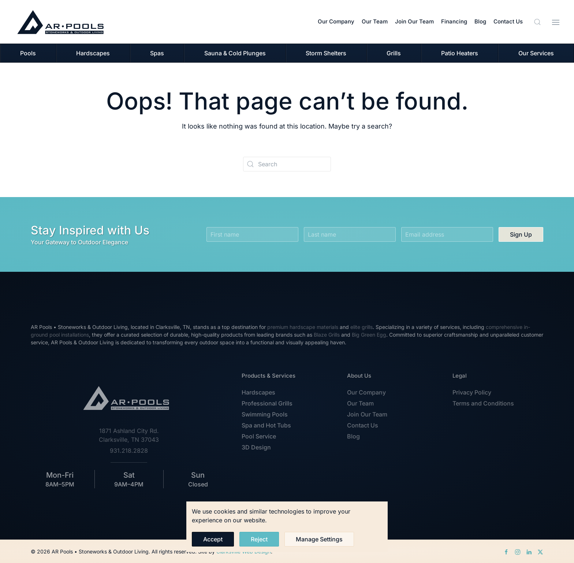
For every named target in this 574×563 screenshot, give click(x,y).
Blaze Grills (327, 334)
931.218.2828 (129, 450)
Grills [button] (394, 53)
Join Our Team (414, 21)
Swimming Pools (265, 414)
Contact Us (508, 21)
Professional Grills (267, 403)
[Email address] (447, 234)
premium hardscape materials (302, 327)
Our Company (336, 21)
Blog (480, 21)
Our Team (375, 21)
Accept (213, 539)
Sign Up (521, 234)
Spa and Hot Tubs (266, 425)
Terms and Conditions (483, 403)
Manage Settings (319, 539)
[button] (537, 22)
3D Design (256, 447)
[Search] (287, 164)
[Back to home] (60, 21)
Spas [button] (157, 53)
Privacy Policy (471, 392)
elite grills (361, 327)
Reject (259, 539)
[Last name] (350, 234)
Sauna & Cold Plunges (235, 53)
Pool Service (259, 436)
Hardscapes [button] (93, 53)
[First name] (252, 234)
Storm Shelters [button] (326, 53)
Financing (454, 21)
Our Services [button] (536, 53)
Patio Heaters (459, 53)
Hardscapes (258, 392)
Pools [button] (28, 53)
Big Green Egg (369, 334)
